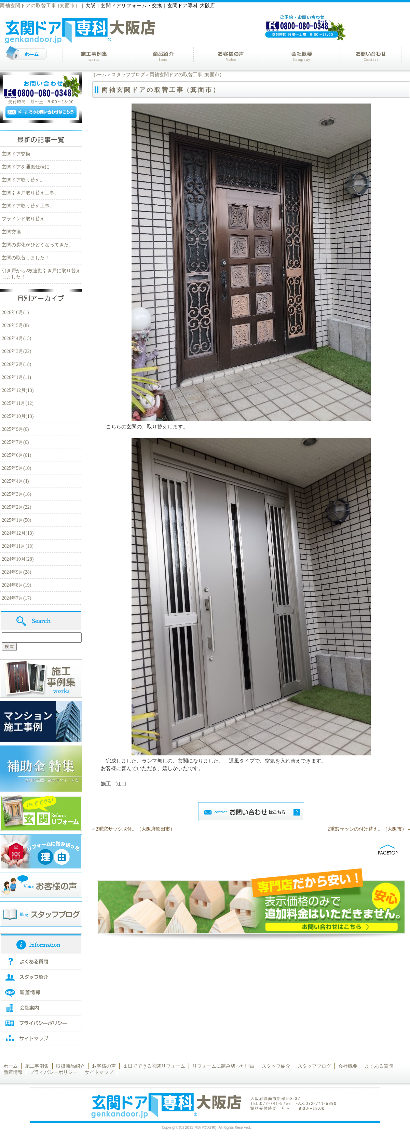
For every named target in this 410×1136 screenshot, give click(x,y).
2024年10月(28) (17, 559)
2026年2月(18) (16, 364)
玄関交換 (11, 231)
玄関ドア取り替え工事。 (28, 205)
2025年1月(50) (16, 520)
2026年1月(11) (16, 377)
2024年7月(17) (16, 598)
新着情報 (13, 1072)
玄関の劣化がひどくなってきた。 (37, 244)
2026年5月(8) (15, 325)
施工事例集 (37, 1066)
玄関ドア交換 (16, 153)
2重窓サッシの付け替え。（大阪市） (367, 829)
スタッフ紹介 (276, 1066)
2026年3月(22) (16, 351)
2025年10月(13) (17, 416)
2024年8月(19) (16, 585)
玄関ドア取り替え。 (23, 179)
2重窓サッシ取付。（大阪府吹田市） (135, 829)
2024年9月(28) (16, 572)
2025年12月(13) (17, 390)
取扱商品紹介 (70, 1066)
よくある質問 (379, 1066)
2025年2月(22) (16, 507)
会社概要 (347, 1066)
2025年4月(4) (15, 481)
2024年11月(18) (17, 546)
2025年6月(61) (16, 455)
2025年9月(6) (15, 429)
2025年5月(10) (16, 468)
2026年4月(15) (16, 338)
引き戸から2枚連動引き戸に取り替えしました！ (41, 273)
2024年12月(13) (17, 533)
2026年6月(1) (15, 312)
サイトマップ (99, 1072)
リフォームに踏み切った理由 (223, 1066)
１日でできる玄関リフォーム (154, 1066)
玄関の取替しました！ (26, 257)
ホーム (99, 74)
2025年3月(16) (16, 494)
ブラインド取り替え (23, 218)
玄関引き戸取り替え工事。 (30, 192)
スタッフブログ (128, 74)
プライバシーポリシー (54, 1072)
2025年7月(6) (15, 442)
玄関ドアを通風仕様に (26, 166)
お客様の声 (104, 1066)
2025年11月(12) (17, 403)
